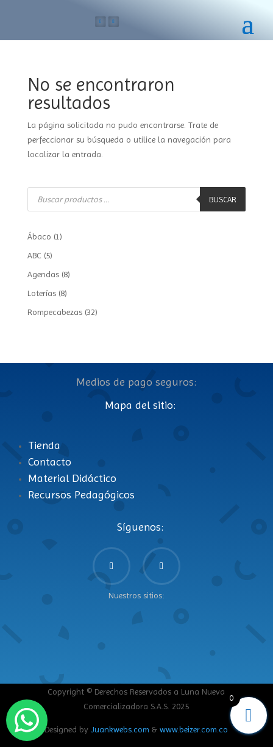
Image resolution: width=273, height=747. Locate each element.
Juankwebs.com (120, 729)
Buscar (222, 199)
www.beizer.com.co (194, 729)
